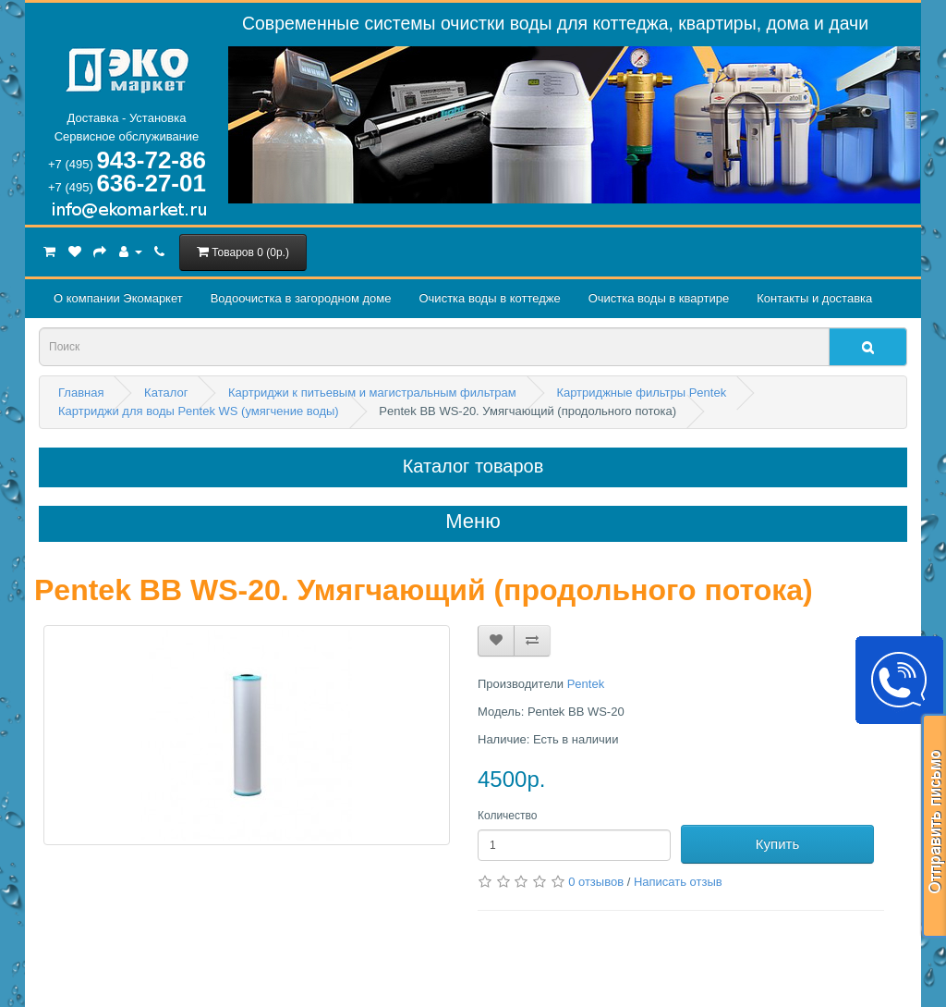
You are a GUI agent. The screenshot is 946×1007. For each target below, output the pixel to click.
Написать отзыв (678, 882)
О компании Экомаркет (118, 298)
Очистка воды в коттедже (489, 298)
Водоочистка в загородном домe (301, 298)
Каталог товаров (473, 466)
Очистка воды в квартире (658, 298)
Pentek (585, 684)
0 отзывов (596, 882)
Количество (507, 815)
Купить (777, 844)
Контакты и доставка (814, 298)
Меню (472, 521)
